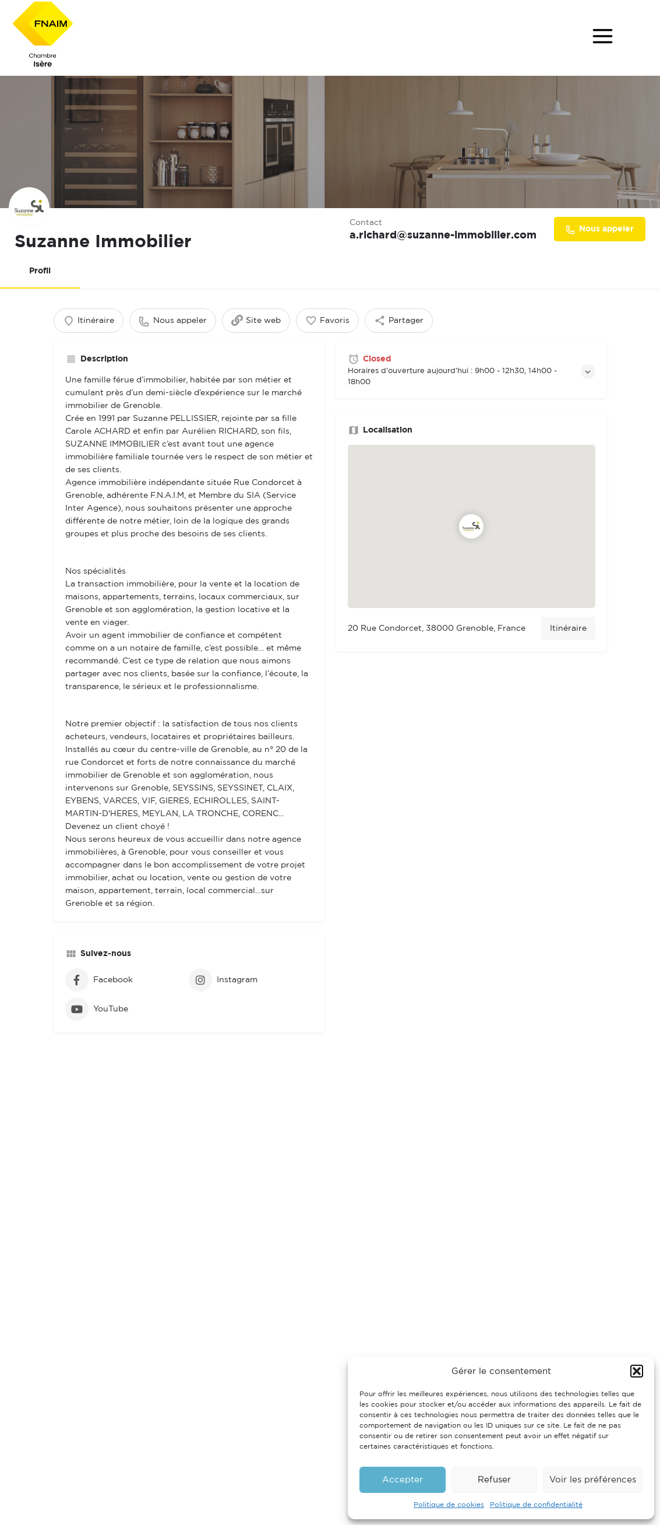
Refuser (494, 1480)
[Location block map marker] (471, 538)
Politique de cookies (449, 1505)
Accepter (402, 1480)
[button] (637, 1371)
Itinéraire (568, 640)
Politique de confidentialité (536, 1505)
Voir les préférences (592, 1480)
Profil (40, 271)
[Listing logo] (32, 205)
